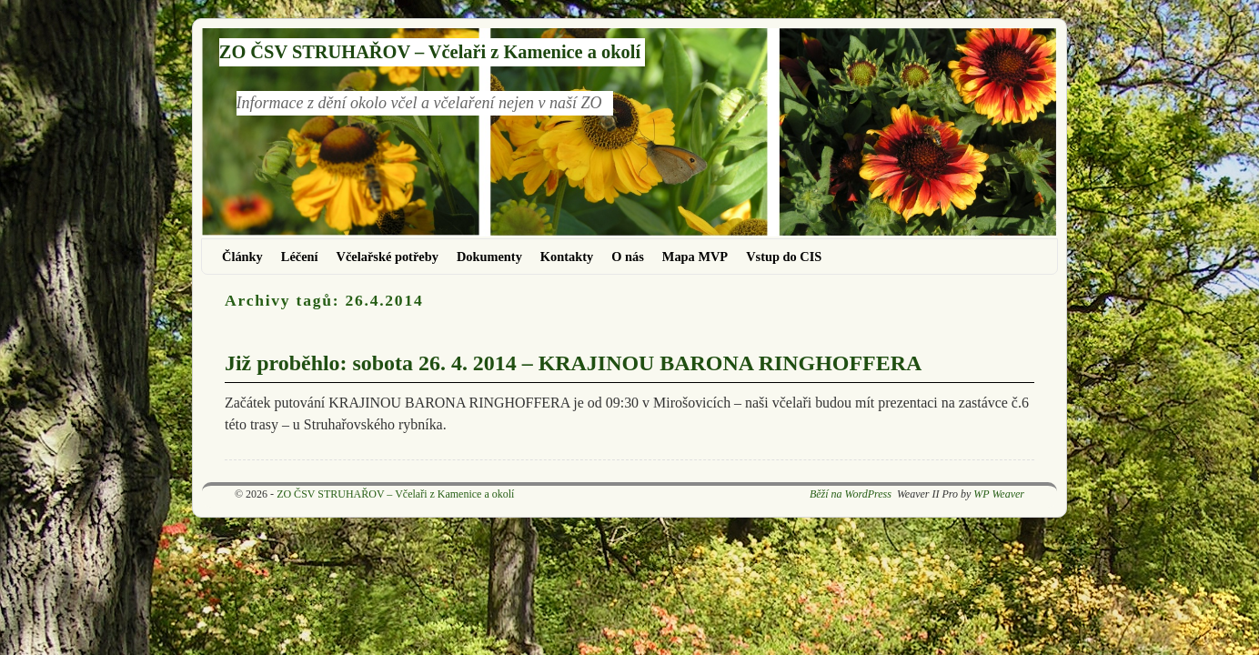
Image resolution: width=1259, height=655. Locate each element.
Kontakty (566, 256)
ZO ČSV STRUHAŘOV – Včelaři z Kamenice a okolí (429, 52)
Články (242, 256)
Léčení (299, 256)
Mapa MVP (695, 256)
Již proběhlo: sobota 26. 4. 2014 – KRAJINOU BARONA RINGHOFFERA (573, 363)
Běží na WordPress (850, 494)
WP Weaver (998, 494)
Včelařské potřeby (387, 256)
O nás (627, 256)
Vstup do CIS (783, 256)
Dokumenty (489, 256)
